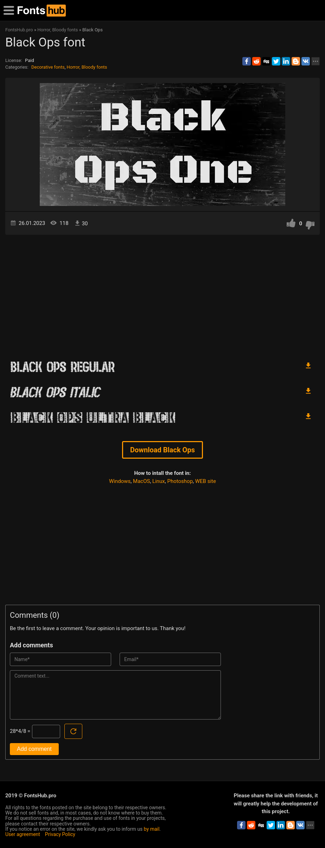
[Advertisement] (162, 294)
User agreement (22, 834)
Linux (158, 481)
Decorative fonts (48, 67)
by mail (152, 829)
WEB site (205, 481)
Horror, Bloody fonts (86, 67)
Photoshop (180, 481)
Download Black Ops (162, 450)
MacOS (141, 481)
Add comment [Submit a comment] (34, 749)
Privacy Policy (60, 834)
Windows (119, 481)
